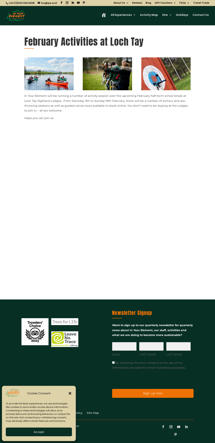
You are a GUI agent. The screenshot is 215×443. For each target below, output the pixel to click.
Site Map (93, 413)
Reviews (137, 3)
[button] (70, 393)
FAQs (182, 3)
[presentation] (136, 379)
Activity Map (149, 15)
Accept (39, 432)
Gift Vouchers (163, 3)
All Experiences (121, 15)
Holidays (182, 15)
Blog (148, 3)
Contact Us (201, 15)
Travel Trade (201, 3)
